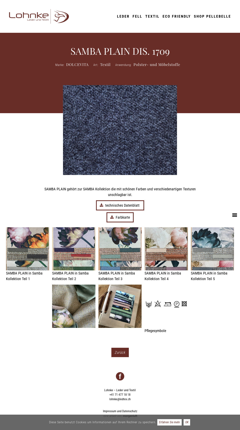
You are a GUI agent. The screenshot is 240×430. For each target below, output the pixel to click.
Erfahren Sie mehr (169, 422)
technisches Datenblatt (120, 205)
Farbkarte (120, 217)
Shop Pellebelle (212, 16)
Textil (152, 16)
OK (186, 422)
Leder (123, 16)
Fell (137, 16)
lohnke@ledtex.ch (120, 399)
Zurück (120, 352)
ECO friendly (177, 16)
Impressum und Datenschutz (120, 411)
